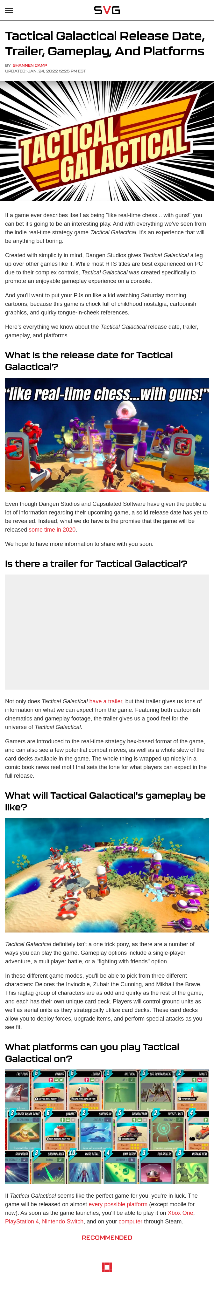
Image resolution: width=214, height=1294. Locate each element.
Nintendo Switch (62, 1221)
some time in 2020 (52, 530)
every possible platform (118, 1204)
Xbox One (180, 1213)
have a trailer (105, 701)
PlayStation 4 (22, 1221)
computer (130, 1221)
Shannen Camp (30, 65)
